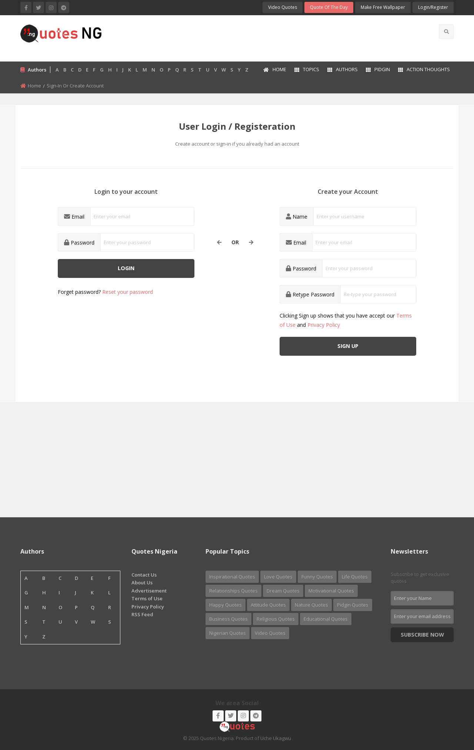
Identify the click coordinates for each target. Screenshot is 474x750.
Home (274, 69)
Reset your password (127, 291)
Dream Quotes (283, 590)
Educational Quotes (326, 618)
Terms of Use (147, 598)
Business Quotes (228, 618)
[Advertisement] (266, 37)
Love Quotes (278, 576)
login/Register (433, 7)
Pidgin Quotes (352, 604)
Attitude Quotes (268, 604)
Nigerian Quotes (227, 633)
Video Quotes (282, 7)
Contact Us (144, 574)
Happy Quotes (225, 604)
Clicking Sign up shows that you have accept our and (346, 320)
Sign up (347, 345)
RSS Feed (142, 614)
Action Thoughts (424, 69)
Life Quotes (355, 576)
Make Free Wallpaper (383, 7)
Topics (306, 69)
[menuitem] (274, 70)
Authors (342, 69)
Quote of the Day (329, 7)
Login (126, 268)
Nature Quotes (311, 604)
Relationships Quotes (233, 590)
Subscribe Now (422, 634)
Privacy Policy (323, 324)
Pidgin (378, 69)
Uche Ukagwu (275, 738)
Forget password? (105, 291)
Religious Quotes (276, 618)
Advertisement (149, 590)
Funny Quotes (317, 576)
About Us (142, 582)
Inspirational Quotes (232, 576)
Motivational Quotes (331, 590)
